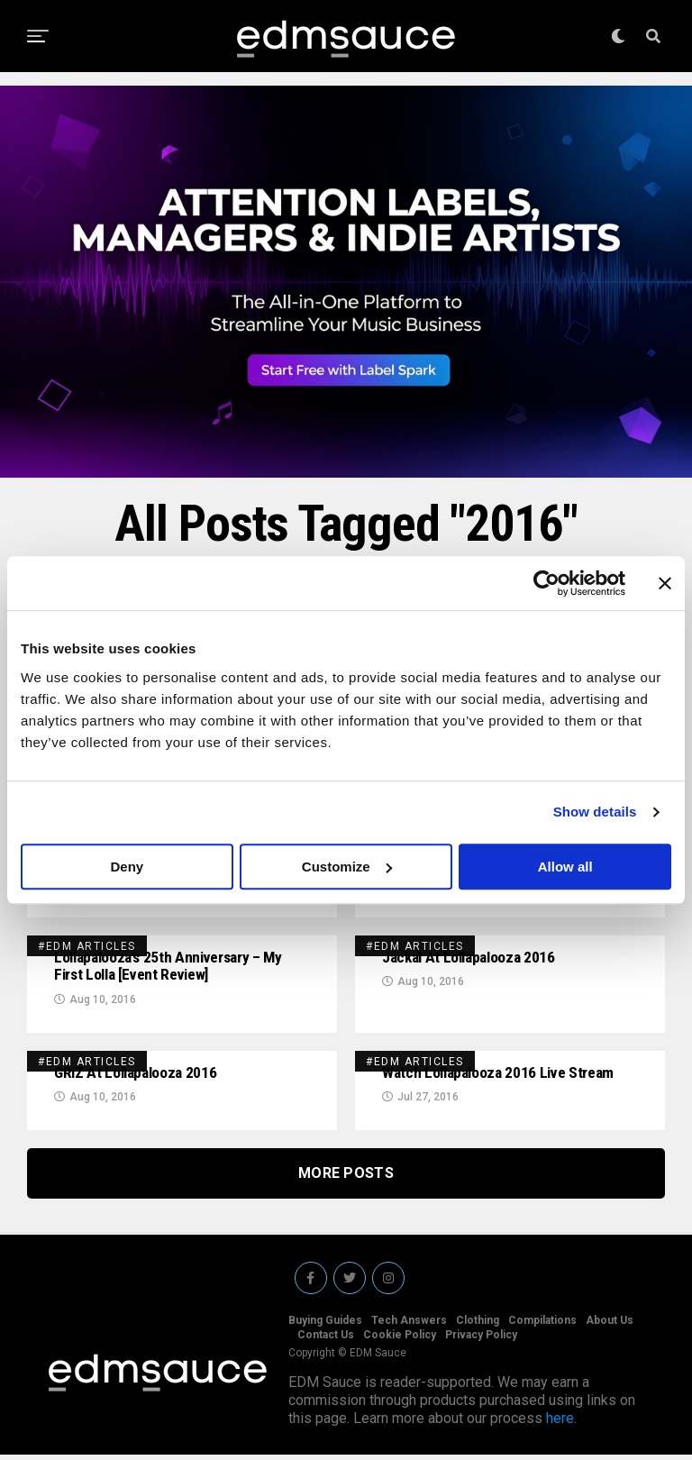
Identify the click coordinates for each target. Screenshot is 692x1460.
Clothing (477, 1325)
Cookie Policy (399, 1340)
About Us (609, 1325)
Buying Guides (325, 1325)
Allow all (565, 866)
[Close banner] (665, 583)
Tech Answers (409, 1325)
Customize (347, 866)
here (560, 1423)
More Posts (346, 1178)
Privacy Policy (481, 1340)
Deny (126, 866)
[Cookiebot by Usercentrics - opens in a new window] (546, 583)
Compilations (542, 1325)
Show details (595, 811)
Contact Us (325, 1340)
